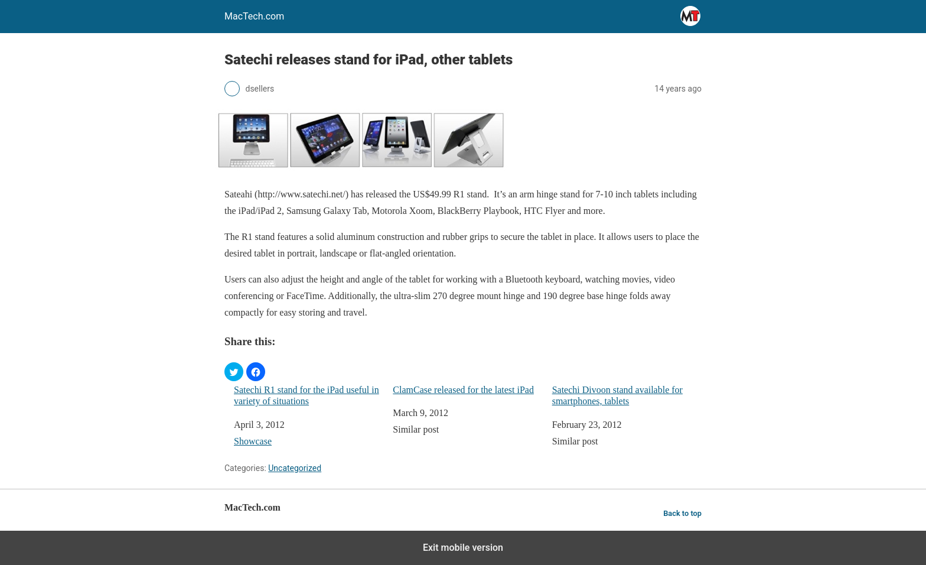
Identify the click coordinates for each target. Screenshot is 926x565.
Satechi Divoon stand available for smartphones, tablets (617, 395)
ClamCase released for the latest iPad (463, 390)
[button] (233, 371)
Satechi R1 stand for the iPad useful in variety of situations (306, 395)
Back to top (682, 513)
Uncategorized (294, 468)
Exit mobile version (463, 547)
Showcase (253, 441)
